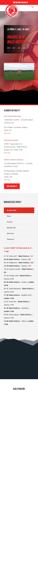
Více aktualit (12, 186)
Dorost (9, 222)
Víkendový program (11, 140)
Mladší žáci (11, 228)
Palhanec (10, 239)
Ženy (9, 216)
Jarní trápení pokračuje (12, 116)
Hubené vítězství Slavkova (13, 160)
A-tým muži (11, 210)
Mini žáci (10, 233)
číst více (7, 133)
